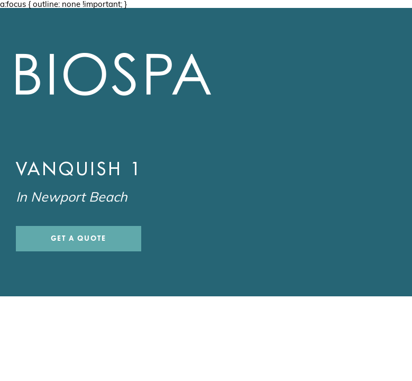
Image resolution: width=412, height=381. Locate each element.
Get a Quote (79, 238)
